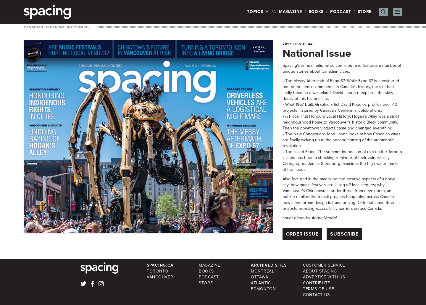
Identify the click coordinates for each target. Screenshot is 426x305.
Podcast (340, 12)
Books (316, 12)
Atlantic (261, 283)
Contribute (316, 283)
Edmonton (263, 289)
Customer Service (324, 265)
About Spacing (320, 271)
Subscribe (344, 234)
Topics (258, 12)
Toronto (157, 271)
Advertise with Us (324, 277)
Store (365, 12)
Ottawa (259, 277)
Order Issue (302, 234)
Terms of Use (318, 289)
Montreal (262, 271)
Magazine (290, 12)
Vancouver (160, 277)
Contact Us (316, 295)
